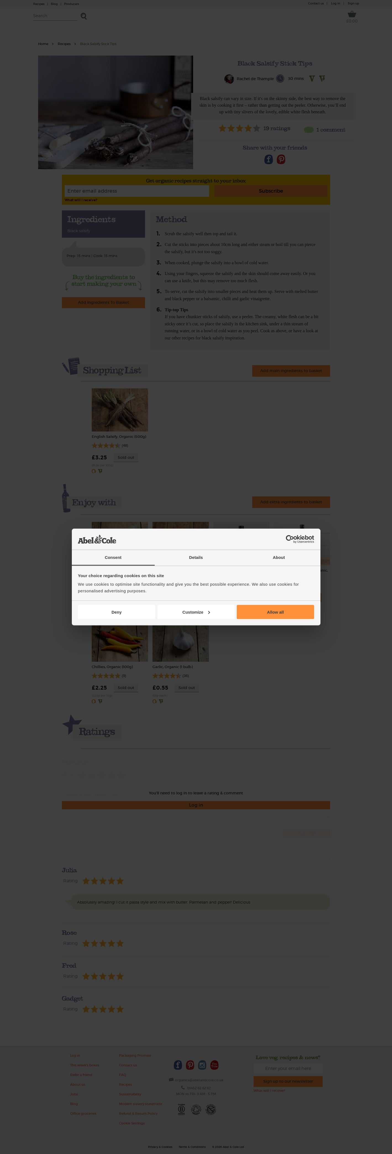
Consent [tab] (113, 557)
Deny (117, 611)
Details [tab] (196, 557)
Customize (196, 611)
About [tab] (279, 557)
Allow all (275, 611)
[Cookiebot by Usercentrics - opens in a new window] (290, 539)
